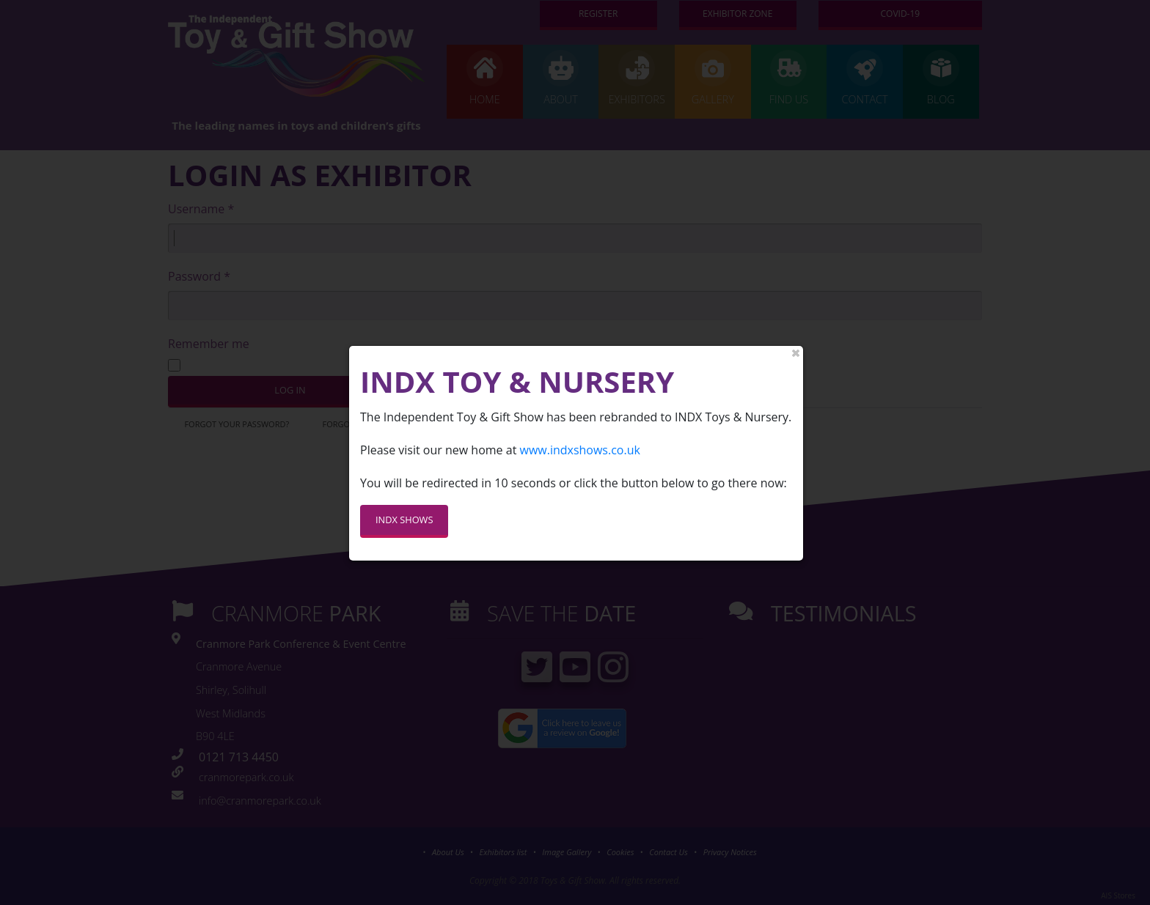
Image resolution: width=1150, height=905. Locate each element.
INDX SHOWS (404, 509)
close (796, 343)
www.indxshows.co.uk (579, 439)
